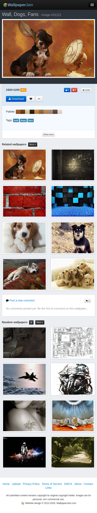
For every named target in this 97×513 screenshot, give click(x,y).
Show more (48, 134)
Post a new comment (20, 300)
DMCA (68, 483)
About (78, 483)
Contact (88, 483)
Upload (16, 483)
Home (6, 483)
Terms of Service (52, 483)
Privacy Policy (31, 483)
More (33, 144)
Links (48, 487)
